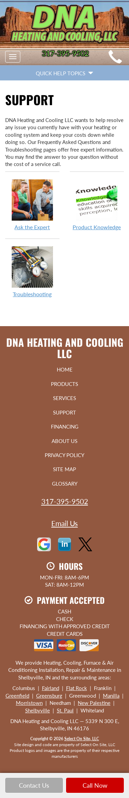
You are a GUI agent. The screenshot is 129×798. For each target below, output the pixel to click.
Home (65, 369)
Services (64, 398)
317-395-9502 (64, 501)
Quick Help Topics (64, 73)
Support (64, 412)
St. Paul (65, 710)
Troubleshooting (32, 271)
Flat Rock (76, 688)
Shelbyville (37, 710)
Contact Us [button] (34, 785)
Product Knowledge (97, 204)
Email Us (64, 523)
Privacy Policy (64, 455)
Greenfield (17, 695)
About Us (64, 441)
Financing (64, 426)
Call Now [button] (95, 785)
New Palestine (94, 703)
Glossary (64, 483)
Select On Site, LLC (81, 738)
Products (64, 384)
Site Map (64, 469)
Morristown (29, 703)
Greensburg (49, 695)
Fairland (50, 688)
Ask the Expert (32, 204)
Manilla (111, 695)
